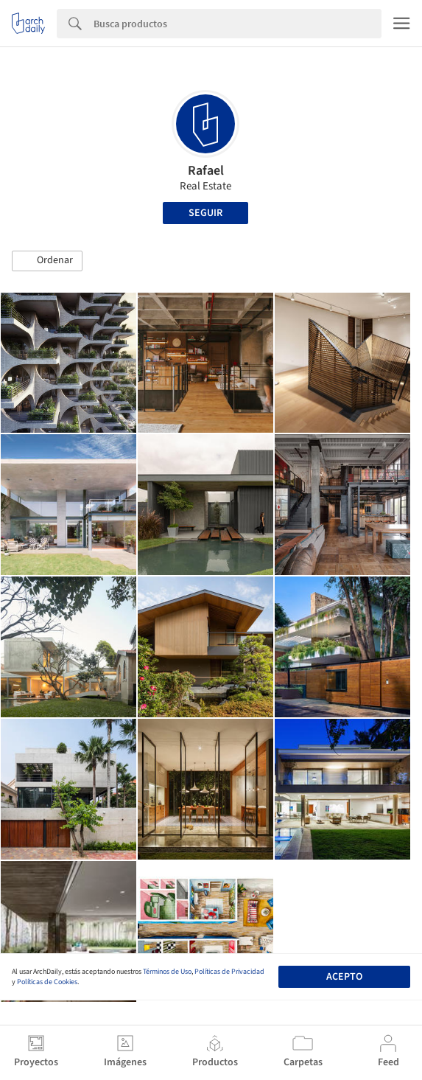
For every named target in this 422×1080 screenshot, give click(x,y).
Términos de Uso (167, 971)
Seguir (205, 213)
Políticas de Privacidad (229, 971)
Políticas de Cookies (47, 982)
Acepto (344, 976)
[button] (47, 261)
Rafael (206, 170)
